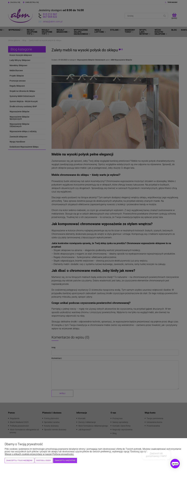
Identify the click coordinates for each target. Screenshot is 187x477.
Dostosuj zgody (43, 460)
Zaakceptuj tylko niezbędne (19, 460)
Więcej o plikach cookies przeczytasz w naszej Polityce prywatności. (39, 454)
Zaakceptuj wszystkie (65, 460)
